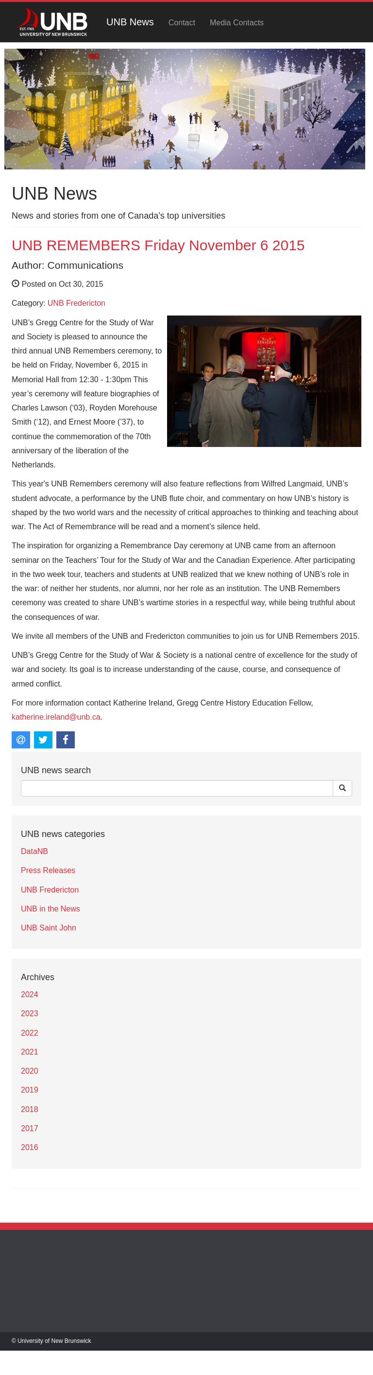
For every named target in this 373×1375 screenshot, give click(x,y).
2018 (29, 1109)
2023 (29, 1013)
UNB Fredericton (76, 303)
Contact (182, 23)
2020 (29, 1071)
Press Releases (48, 870)
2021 (29, 1052)
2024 (29, 994)
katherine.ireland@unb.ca (56, 717)
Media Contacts (237, 23)
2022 (29, 1033)
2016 (29, 1147)
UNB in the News (50, 909)
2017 (29, 1128)
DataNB (34, 851)
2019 (29, 1090)
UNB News (130, 22)
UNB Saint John (48, 928)
